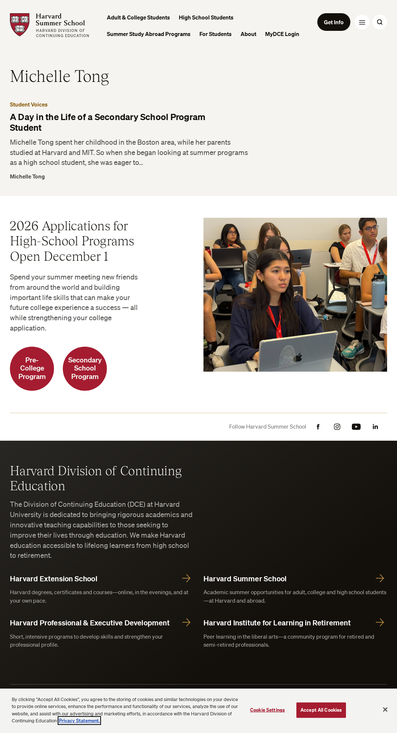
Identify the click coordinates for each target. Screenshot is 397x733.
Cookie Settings (267, 710)
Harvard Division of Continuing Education (96, 478)
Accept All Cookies (321, 710)
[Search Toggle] (379, 22)
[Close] (385, 709)
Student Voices (29, 104)
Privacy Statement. (79, 720)
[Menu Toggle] (362, 22)
